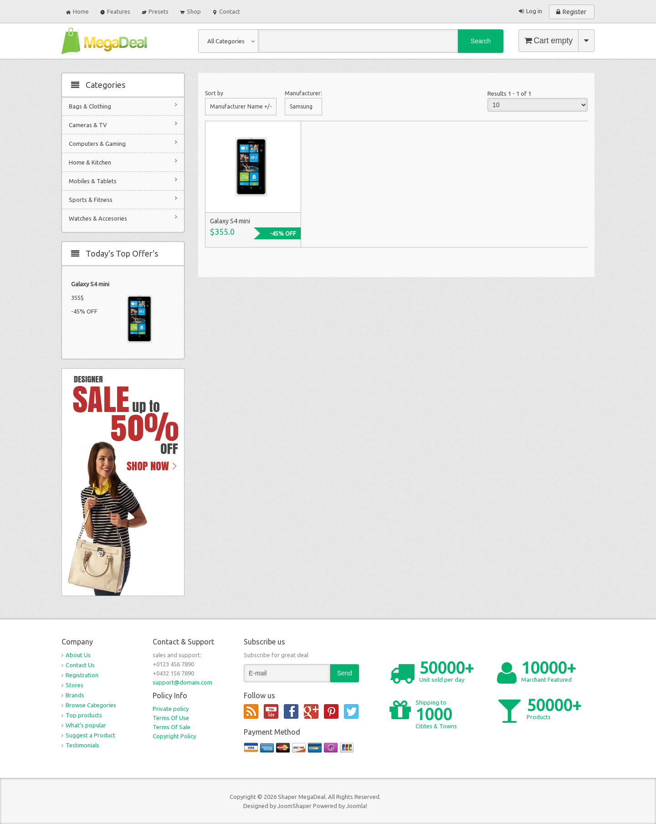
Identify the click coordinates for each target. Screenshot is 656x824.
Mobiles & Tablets (123, 180)
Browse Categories (91, 705)
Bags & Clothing (123, 105)
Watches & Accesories (123, 217)
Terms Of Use (171, 718)
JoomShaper (294, 806)
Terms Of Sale (171, 727)
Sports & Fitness (123, 199)
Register (574, 11)
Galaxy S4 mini (90, 284)
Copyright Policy (174, 736)
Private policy (171, 709)
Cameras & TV (123, 124)
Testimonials (82, 745)
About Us (78, 655)
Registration (82, 675)
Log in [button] (534, 11)
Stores (74, 685)
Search (481, 41)
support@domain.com (182, 682)
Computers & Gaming (123, 143)
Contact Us (80, 665)
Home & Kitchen (123, 161)
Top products (84, 715)
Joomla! (356, 806)
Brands (75, 695)
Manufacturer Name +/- (241, 106)
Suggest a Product (90, 735)
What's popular (86, 725)
